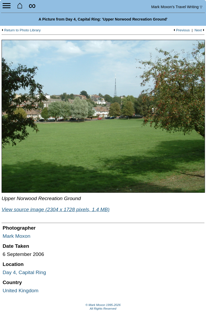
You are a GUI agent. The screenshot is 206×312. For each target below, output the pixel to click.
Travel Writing (176, 7)
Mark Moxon (16, 236)
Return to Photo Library (22, 30)
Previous (183, 30)
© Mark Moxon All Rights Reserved (103, 306)
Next (198, 30)
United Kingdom (21, 290)
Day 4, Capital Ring (24, 272)
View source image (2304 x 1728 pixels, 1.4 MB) (55, 209)
